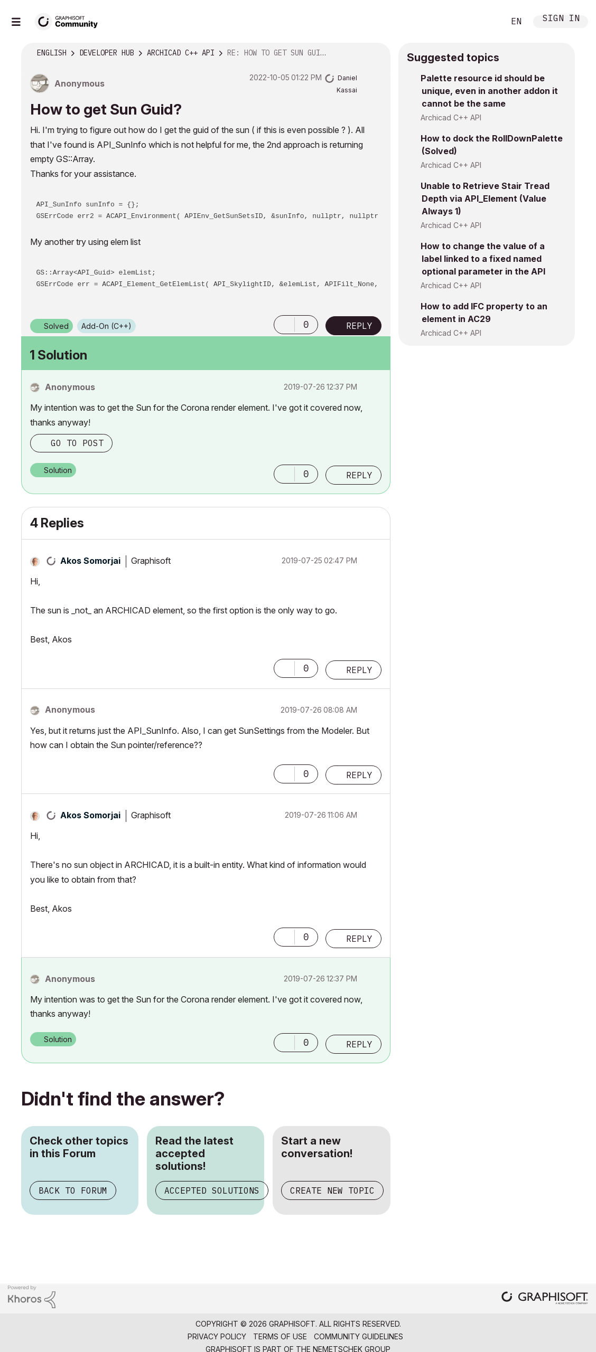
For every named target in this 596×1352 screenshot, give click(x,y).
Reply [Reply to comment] (359, 475)
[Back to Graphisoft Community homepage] (69, 20)
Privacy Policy (217, 1336)
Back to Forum (73, 1190)
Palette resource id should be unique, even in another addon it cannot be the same (489, 91)
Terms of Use (280, 1336)
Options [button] (376, 53)
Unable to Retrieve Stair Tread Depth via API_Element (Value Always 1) (485, 198)
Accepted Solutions (211, 1190)
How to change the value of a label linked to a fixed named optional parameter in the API (483, 259)
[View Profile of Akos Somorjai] (90, 560)
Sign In (561, 19)
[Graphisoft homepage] (544, 1298)
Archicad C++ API (451, 117)
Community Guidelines (358, 1336)
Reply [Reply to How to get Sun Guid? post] (359, 325)
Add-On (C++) (106, 326)
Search (484, 21)
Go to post (77, 443)
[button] (284, 325)
